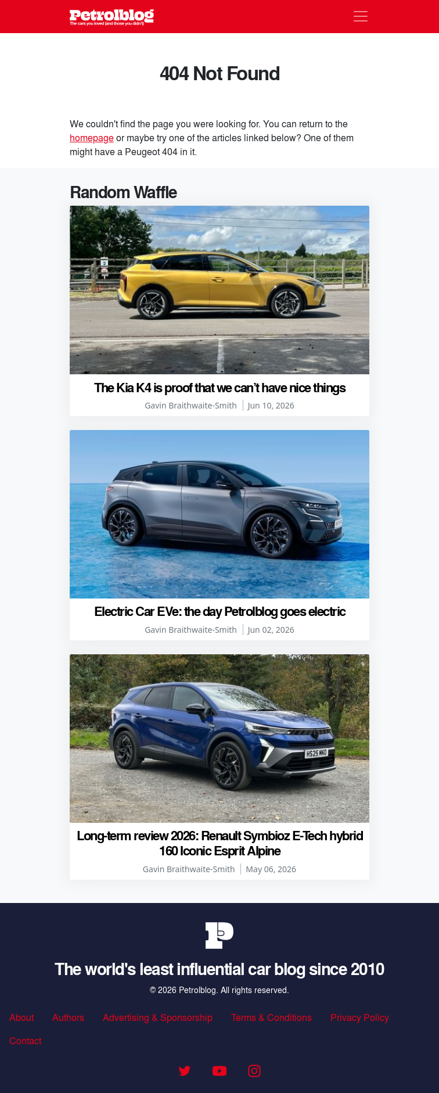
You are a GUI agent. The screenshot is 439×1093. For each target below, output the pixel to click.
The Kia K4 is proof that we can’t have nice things (219, 387)
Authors (68, 1017)
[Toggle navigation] (360, 16)
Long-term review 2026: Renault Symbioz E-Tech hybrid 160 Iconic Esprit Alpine (219, 842)
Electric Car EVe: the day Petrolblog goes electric (220, 610)
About (21, 1017)
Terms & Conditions (271, 1017)
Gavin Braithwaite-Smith (191, 405)
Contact (25, 1040)
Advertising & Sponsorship (158, 1017)
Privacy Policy (359, 1017)
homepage (92, 137)
